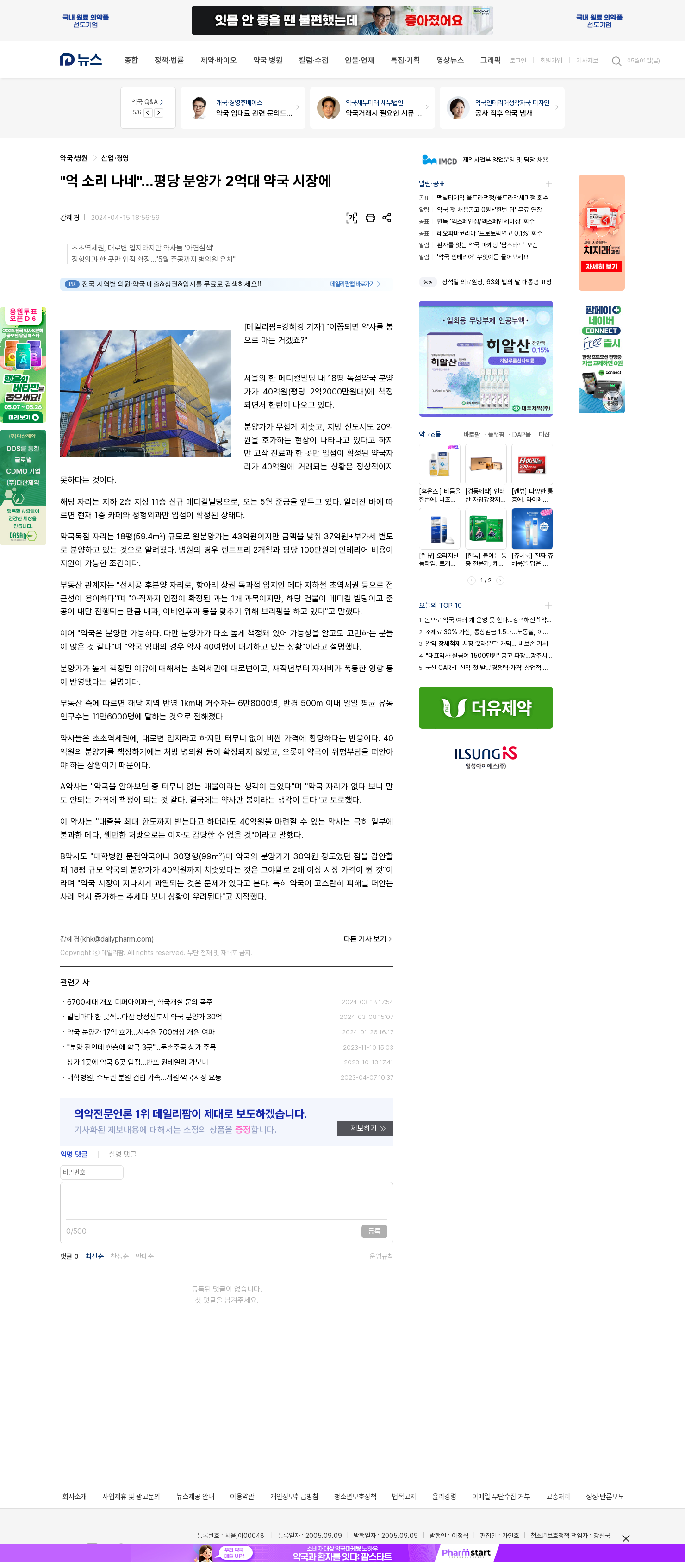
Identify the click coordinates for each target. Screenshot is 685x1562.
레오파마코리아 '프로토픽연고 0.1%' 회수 (480, 233)
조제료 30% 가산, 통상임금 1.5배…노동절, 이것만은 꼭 (486, 632)
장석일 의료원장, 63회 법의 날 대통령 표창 (497, 282)
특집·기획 (405, 60)
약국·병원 (268, 60)
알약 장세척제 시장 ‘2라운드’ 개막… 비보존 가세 (483, 643)
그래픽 (490, 60)
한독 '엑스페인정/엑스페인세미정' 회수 (477, 221)
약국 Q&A (148, 102)
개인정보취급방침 (294, 1497)
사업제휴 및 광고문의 (131, 1497)
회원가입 (551, 60)
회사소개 (74, 1497)
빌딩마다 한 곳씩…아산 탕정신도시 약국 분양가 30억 (144, 1016)
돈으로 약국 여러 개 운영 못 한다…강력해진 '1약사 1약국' (486, 620)
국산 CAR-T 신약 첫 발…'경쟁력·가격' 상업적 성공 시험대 (486, 667)
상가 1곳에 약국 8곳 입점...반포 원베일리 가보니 (137, 1062)
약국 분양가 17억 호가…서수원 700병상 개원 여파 (141, 1032)
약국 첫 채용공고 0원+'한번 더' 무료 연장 (480, 209)
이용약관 (242, 1497)
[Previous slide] (148, 113)
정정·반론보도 (605, 1497)
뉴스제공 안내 (195, 1497)
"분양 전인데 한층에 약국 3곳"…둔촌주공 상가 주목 (141, 1047)
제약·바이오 (218, 60)
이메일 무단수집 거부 (501, 1497)
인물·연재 (359, 60)
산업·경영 (115, 158)
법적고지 (404, 1497)
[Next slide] (158, 113)
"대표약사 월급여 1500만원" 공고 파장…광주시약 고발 (486, 655)
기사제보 (587, 60)
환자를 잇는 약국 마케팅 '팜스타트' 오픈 (478, 245)
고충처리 (558, 1497)
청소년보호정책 (355, 1497)
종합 (131, 60)
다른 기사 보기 (368, 939)
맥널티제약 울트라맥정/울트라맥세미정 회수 (483, 197)
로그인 (518, 60)
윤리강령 (444, 1497)
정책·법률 (169, 60)
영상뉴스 (450, 60)
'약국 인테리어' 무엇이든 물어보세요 (474, 257)
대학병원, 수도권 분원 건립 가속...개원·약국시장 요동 (144, 1077)
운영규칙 (381, 1257)
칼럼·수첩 (314, 60)
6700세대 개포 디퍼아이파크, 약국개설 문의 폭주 (140, 1002)
